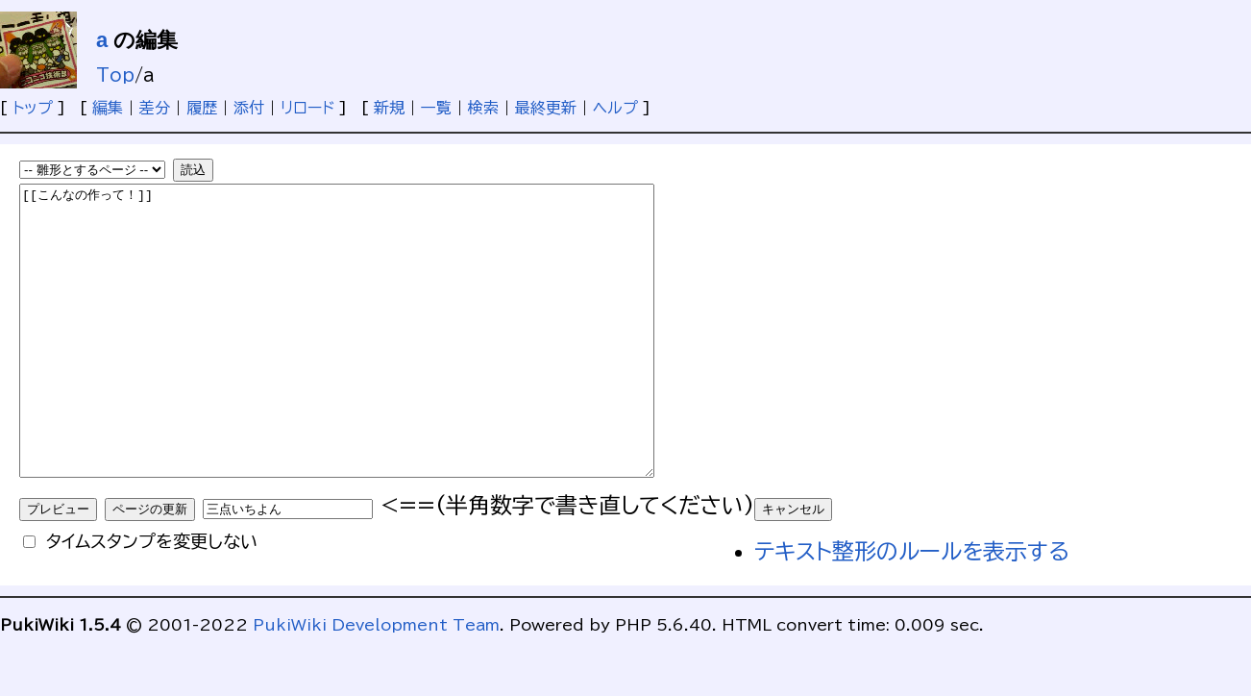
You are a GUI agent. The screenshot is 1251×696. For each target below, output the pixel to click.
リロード (307, 107)
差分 (154, 107)
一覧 (436, 107)
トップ (32, 107)
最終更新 (545, 107)
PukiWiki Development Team (376, 682)
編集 (107, 107)
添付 (248, 107)
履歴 (201, 107)
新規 (389, 107)
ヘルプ (615, 107)
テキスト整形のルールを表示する (911, 609)
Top (115, 75)
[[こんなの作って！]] (375, 359)
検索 (483, 107)
